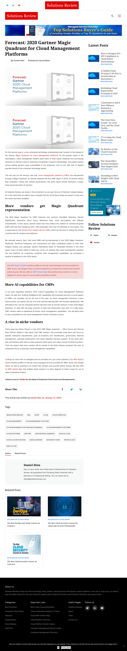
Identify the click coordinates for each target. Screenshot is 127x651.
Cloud (45, 415)
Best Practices (107, 64)
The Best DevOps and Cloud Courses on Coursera (23, 524)
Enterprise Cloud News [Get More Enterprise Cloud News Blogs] (39, 60)
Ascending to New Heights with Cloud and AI (110, 179)
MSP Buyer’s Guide (18, 265)
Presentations (10, 620)
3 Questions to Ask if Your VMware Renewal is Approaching (110, 107)
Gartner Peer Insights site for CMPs (36, 230)
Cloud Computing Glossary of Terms (45, 611)
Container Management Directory (44, 633)
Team (70, 616)
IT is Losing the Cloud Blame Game (111, 139)
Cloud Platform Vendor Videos (43, 624)
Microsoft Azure (53, 440)
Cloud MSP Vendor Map (40, 616)
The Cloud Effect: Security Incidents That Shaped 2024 (109, 165)
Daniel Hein (19, 60)
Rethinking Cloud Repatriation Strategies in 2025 (109, 91)
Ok (58, 648)
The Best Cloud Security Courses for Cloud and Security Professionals (63, 524)
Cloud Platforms (13, 434)
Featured (8, 616)
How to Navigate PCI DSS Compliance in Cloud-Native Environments (110, 57)
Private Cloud (69, 440)
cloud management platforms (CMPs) (53, 175)
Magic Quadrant (36, 440)
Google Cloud (64, 434)
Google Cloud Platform (16, 440)
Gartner (27, 434)
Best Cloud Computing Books (42, 607)
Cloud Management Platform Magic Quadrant (25, 428)
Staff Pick (9, 628)
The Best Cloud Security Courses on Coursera (22, 563)
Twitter (22, 379)
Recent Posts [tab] (20, 454)
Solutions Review (75, 607)
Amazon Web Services (15, 415)
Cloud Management (14, 421)
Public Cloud (12, 446)
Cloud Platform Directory (41, 620)
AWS (28, 415)
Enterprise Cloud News (18, 519)
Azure (36, 415)
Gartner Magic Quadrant (45, 434)
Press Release (10, 624)
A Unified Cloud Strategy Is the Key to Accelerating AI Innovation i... (111, 75)
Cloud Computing (59, 415)
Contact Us (72, 620)
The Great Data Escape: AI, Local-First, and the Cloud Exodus (110, 124)
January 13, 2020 (53, 398)
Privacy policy (66, 648)
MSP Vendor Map (40, 272)
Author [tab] (8, 454)
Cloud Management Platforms (58, 428)
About (70, 611)
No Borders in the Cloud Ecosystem (109, 151)
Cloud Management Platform (37, 421)
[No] (124, 646)
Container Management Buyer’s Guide (46, 628)
